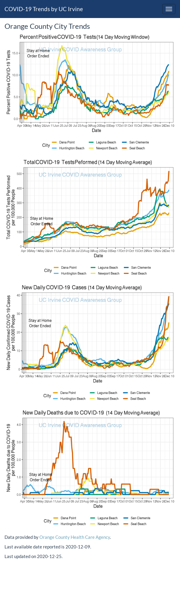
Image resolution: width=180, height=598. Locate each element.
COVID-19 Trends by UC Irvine (44, 8)
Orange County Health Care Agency (74, 537)
